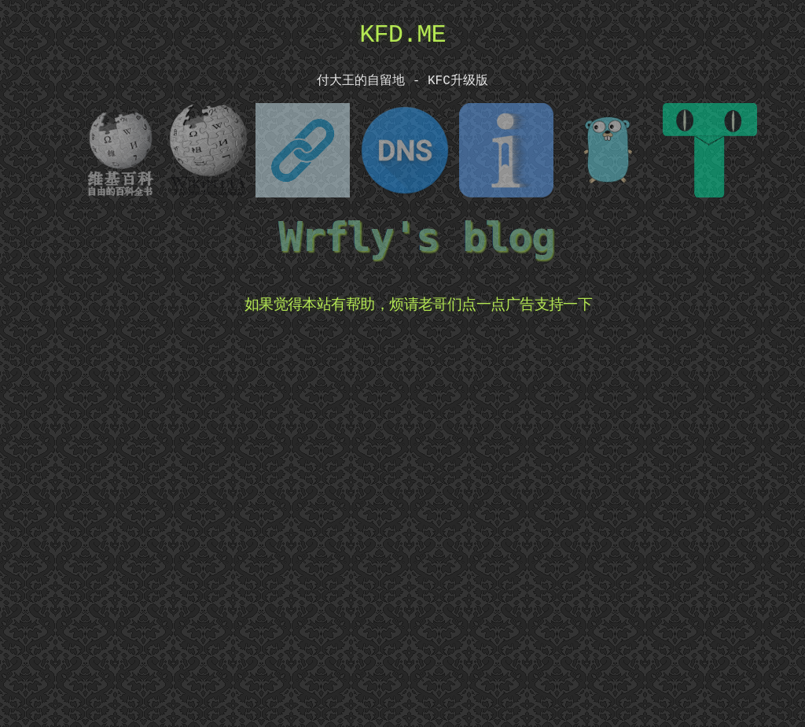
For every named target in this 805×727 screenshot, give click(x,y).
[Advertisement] (418, 520)
